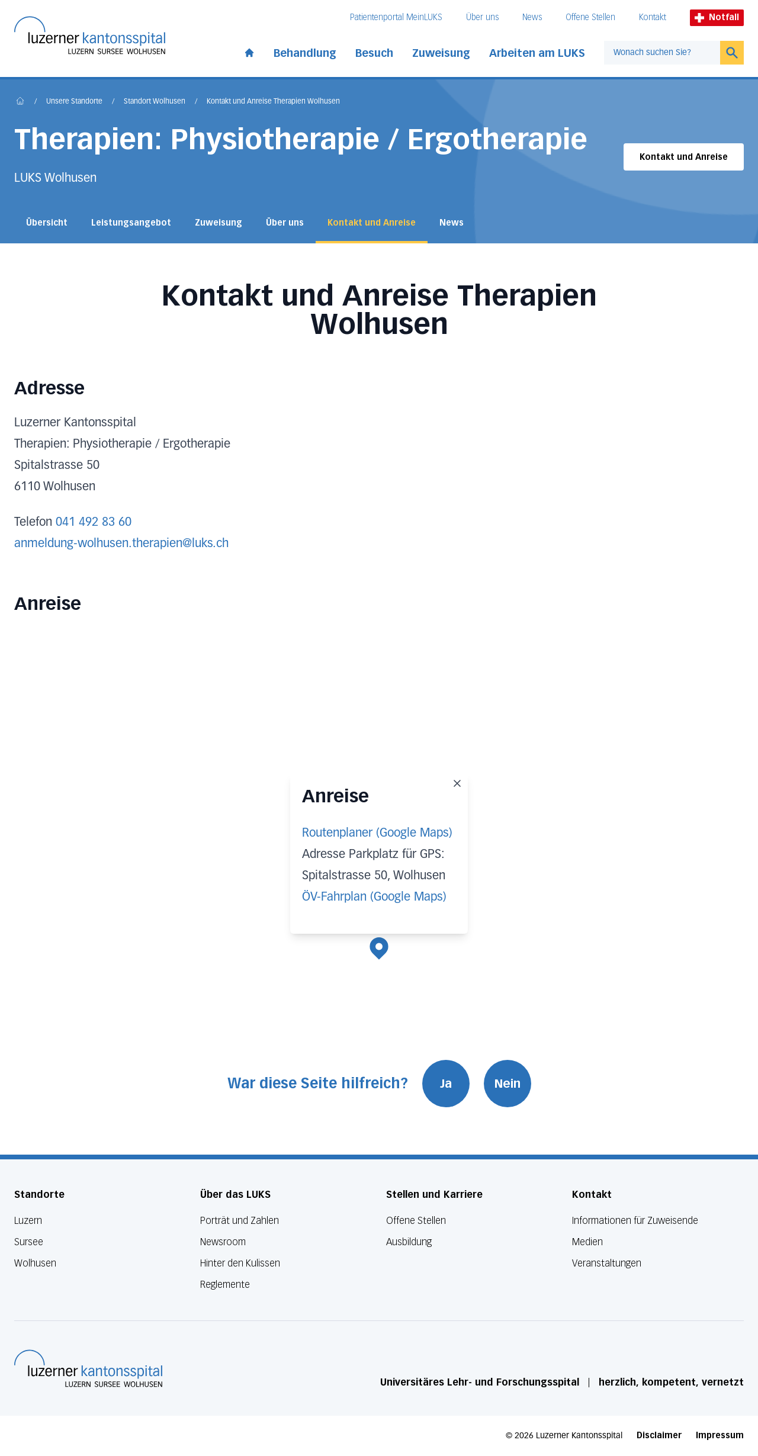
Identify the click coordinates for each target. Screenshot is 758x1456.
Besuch (374, 53)
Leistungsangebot (131, 223)
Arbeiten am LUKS (537, 53)
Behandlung (305, 53)
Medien (587, 1242)
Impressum (720, 1436)
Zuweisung (441, 53)
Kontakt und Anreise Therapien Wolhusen (273, 101)
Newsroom (223, 1242)
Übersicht (47, 223)
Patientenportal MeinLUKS (396, 17)
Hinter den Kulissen (240, 1263)
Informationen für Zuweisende (635, 1220)
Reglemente (225, 1284)
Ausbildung (409, 1242)
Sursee (28, 1242)
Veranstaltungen (606, 1263)
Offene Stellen (590, 17)
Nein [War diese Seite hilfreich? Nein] (507, 1083)
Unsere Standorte (74, 101)
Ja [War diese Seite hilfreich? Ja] (446, 1083)
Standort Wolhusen (154, 101)
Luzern (28, 1220)
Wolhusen (35, 1263)
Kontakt (652, 17)
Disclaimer (659, 1436)
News (532, 17)
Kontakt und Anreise (684, 157)
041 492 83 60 (93, 522)
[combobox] (662, 53)
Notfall (717, 17)
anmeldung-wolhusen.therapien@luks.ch (121, 543)
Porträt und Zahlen (239, 1220)
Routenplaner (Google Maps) (377, 833)
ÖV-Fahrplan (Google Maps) (374, 897)
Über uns (482, 17)
